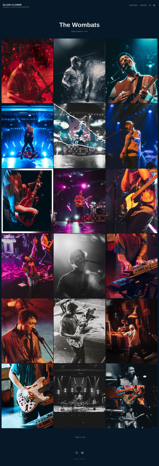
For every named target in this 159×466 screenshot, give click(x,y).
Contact (143, 5)
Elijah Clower (12, 5)
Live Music (133, 5)
